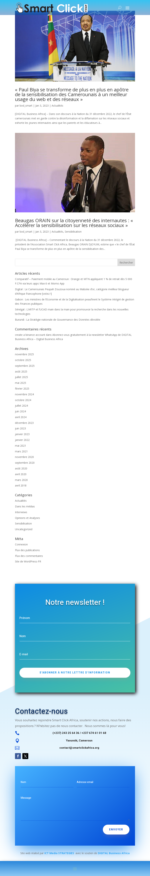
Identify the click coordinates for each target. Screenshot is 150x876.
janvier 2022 (22, 440)
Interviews (21, 512)
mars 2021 (21, 451)
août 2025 (21, 371)
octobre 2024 (23, 400)
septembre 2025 (25, 365)
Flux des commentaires (29, 556)
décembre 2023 (24, 423)
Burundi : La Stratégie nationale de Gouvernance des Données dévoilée (57, 319)
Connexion (21, 544)
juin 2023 (20, 428)
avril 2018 (20, 485)
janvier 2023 (22, 434)
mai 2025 (20, 383)
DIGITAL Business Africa (114, 853)
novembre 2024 (24, 394)
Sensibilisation (73, 231)
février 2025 (22, 388)
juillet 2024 (21, 405)
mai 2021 (20, 445)
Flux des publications (27, 550)
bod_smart (26, 105)
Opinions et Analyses (27, 518)
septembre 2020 (25, 462)
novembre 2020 (24, 457)
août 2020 (21, 468)
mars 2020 (21, 480)
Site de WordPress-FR (28, 561)
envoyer (116, 830)
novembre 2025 (24, 354)
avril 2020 (20, 474)
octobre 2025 (23, 360)
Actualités (57, 105)
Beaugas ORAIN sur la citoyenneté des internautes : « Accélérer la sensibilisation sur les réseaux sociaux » (74, 222)
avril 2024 (20, 417)
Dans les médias (25, 506)
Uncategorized (23, 529)
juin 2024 (20, 411)
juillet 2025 (21, 377)
